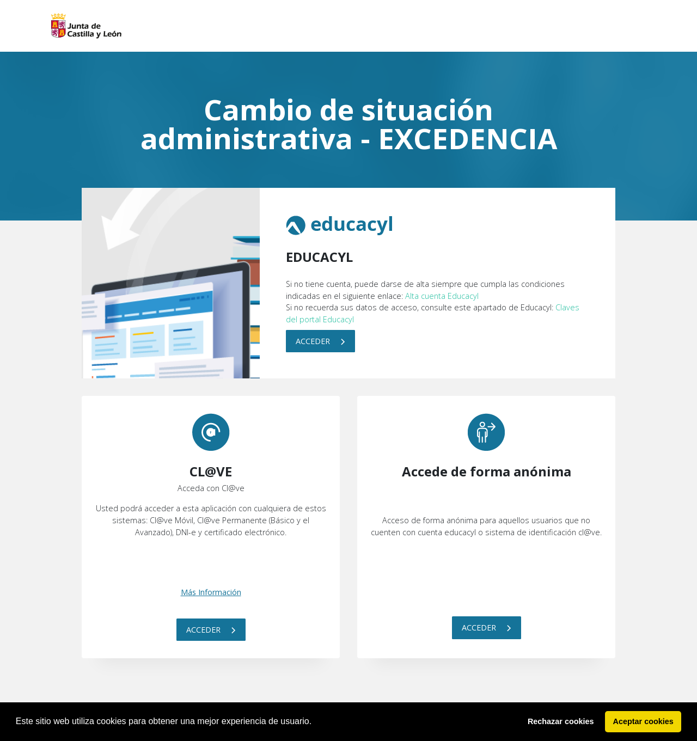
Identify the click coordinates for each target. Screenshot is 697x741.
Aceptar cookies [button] (643, 721)
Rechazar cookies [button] (561, 721)
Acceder (320, 341)
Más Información (211, 592)
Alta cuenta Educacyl (442, 296)
